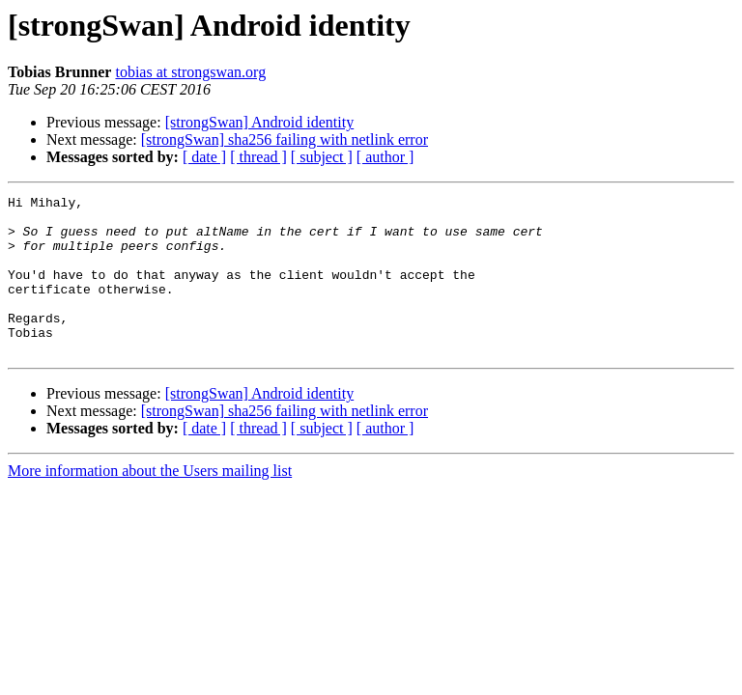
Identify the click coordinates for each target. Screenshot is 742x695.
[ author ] (385, 157)
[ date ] (204, 157)
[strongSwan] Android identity (260, 122)
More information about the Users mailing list (150, 502)
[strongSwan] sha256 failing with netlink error (284, 139)
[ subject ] (322, 157)
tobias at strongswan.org (190, 72)
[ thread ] (258, 157)
